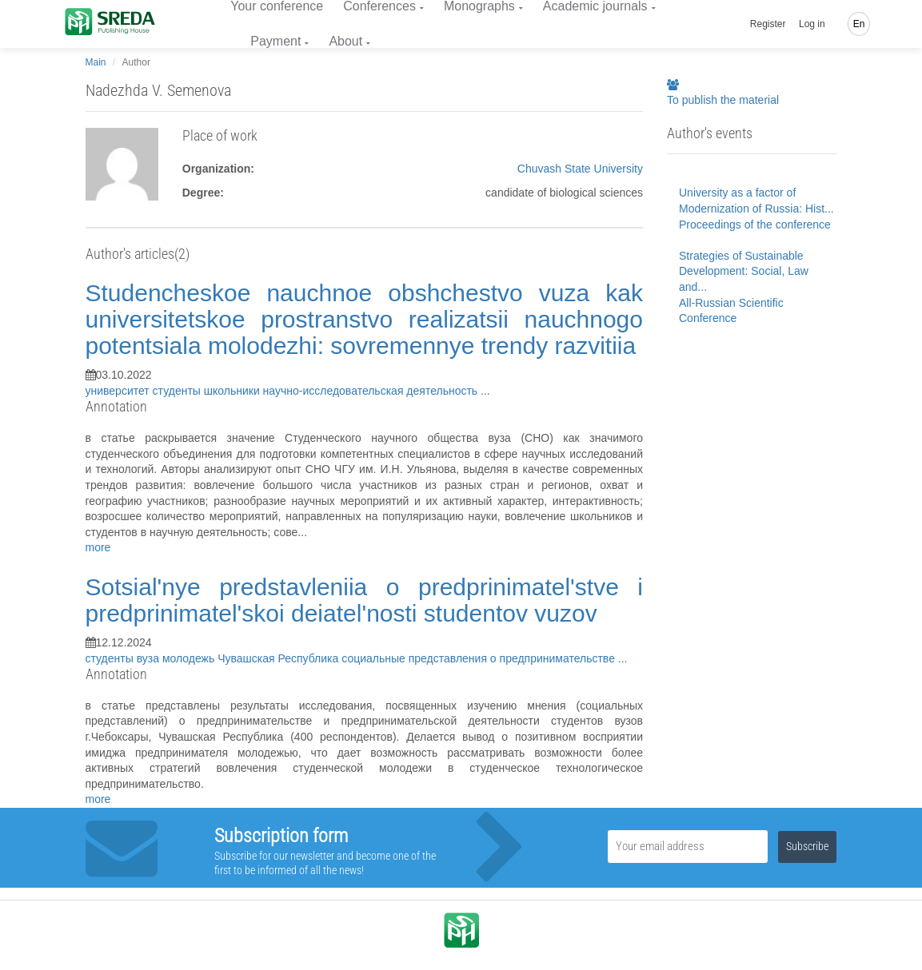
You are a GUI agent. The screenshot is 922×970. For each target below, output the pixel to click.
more (98, 547)
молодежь (190, 658)
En (859, 24)
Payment (275, 41)
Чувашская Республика (279, 658)
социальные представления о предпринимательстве (479, 658)
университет (119, 390)
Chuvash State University (580, 168)
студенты (178, 390)
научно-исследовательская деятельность (372, 390)
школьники (233, 390)
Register (768, 24)
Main (96, 62)
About (345, 41)
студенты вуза (124, 658)
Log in (812, 24)
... (485, 390)
